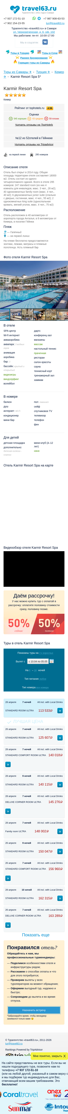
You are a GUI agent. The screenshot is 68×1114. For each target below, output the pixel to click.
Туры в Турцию (19, 53)
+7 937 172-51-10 (14, 18)
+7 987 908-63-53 (53, 18)
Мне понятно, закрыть (47, 1056)
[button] (16, 314)
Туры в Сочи (50, 53)
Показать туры (34, 694)
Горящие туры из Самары (34, 62)
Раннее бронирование (34, 57)
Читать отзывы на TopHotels (34, 124)
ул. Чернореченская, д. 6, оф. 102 (34, 31)
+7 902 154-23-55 (14, 23)
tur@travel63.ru (55, 23)
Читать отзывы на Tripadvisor (34, 144)
